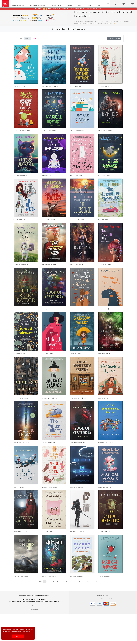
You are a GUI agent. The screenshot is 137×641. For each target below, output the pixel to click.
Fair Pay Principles (38, 601)
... (83, 581)
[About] (91, 5)
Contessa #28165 (102, 264)
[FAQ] (100, 5)
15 (92, 581)
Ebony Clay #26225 (47, 576)
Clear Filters (36, 38)
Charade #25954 (18, 353)
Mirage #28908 (102, 175)
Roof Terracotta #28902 (20, 131)
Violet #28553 (45, 175)
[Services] (71, 5)
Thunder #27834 (18, 531)
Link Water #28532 (75, 131)
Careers (46, 601)
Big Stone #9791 (74, 487)
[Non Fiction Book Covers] (39, 5)
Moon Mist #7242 (18, 264)
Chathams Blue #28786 (48, 86)
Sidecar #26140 (102, 398)
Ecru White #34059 (103, 86)
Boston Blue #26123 (103, 442)
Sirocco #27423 (74, 309)
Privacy (36, 599)
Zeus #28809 (17, 309)
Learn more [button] (26, 632)
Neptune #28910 (102, 576)
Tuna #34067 (17, 220)
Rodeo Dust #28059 (19, 442)
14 (88, 581)
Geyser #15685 (102, 220)
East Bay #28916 (102, 487)
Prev (40, 581)
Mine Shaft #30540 (75, 531)
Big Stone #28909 (47, 131)
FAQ (10, 601)
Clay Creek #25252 (75, 576)
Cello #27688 (45, 353)
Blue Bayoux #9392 (75, 220)
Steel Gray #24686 (47, 309)
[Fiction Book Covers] (20, 5)
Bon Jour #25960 (46, 442)
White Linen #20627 (47, 487)
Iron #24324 (17, 487)
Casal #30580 (73, 353)
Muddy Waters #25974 (76, 398)
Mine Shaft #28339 (19, 398)
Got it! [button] (18, 636)
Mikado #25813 (102, 353)
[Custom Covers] (57, 5)
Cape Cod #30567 (19, 576)
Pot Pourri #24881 (46, 531)
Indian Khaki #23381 (47, 264)
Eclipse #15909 (102, 531)
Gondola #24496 (74, 264)
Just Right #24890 (103, 309)
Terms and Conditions (28, 599)
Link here (113, 23)
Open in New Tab (114, 38)
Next (96, 581)
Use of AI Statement (54, 601)
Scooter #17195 (18, 86)
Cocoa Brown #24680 (76, 442)
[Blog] (81, 5)
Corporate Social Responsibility (24, 601)
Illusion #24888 (74, 175)
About (13, 601)
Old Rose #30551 (46, 220)
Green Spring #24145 (47, 398)
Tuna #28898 (73, 86)
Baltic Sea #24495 (103, 131)
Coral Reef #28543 (19, 175)
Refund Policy (42, 599)
